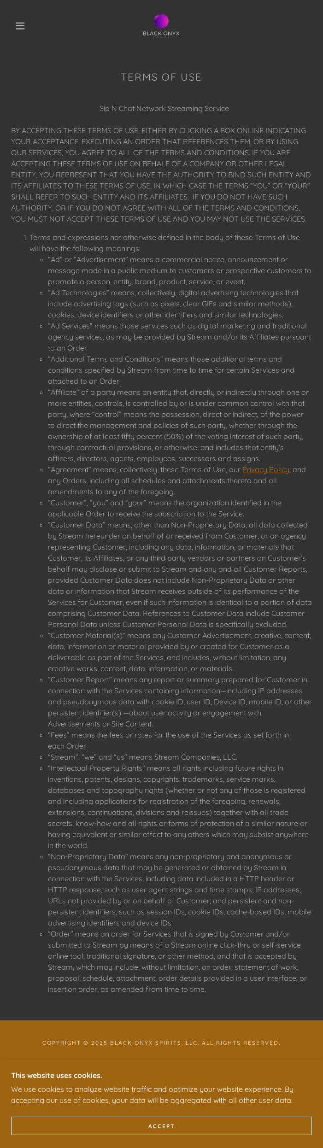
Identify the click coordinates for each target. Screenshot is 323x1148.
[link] (161, 25)
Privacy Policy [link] (161, 1063)
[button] (26, 26)
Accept (161, 1138)
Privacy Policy (265, 469)
